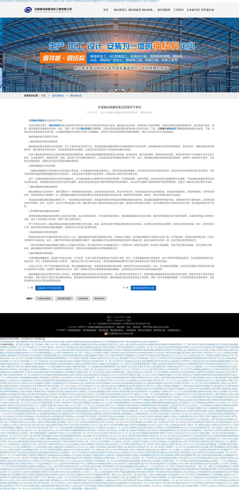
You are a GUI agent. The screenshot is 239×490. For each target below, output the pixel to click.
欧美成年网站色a (226, 400)
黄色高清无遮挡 (83, 350)
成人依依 (151, 430)
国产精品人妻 (31, 483)
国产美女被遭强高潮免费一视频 (102, 475)
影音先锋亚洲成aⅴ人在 (130, 439)
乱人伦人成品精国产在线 (123, 358)
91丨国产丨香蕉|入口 (84, 353)
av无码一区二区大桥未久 (12, 472)
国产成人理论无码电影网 (153, 464)
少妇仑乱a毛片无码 (27, 425)
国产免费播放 (218, 347)
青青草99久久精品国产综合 (194, 361)
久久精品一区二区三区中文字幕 (69, 477)
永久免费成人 (132, 380)
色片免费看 (65, 458)
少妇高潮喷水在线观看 (141, 403)
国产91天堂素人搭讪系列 (57, 397)
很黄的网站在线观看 (26, 466)
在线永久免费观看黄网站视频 (221, 411)
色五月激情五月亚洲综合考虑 (81, 483)
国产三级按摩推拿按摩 (162, 397)
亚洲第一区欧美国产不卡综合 (95, 408)
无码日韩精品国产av (189, 419)
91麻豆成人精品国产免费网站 (133, 430)
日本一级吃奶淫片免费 (121, 405)
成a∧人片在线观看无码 (182, 416)
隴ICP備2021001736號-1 (159, 327)
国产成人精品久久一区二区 (29, 430)
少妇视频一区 (225, 391)
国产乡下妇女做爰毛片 (109, 439)
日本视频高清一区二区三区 (88, 380)
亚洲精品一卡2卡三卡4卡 (69, 422)
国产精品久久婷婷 (143, 397)
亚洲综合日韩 (13, 405)
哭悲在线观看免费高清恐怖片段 (201, 422)
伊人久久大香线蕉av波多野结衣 (202, 403)
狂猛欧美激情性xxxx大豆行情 (56, 475)
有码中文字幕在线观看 (42, 403)
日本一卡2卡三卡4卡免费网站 (98, 441)
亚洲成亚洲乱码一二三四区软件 (182, 344)
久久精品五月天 (180, 433)
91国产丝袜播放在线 (65, 353)
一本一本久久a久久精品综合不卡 (31, 488)
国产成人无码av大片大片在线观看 (28, 383)
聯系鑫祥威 (207, 9)
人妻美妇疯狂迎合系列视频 (172, 377)
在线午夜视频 (73, 444)
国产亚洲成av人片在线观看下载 (75, 416)
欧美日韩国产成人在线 (126, 366)
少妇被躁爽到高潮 (220, 472)
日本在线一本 (92, 394)
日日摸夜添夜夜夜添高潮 (24, 441)
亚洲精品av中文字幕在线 (18, 355)
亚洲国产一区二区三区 (176, 447)
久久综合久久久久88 (136, 416)
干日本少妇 (226, 439)
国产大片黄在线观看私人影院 (198, 377)
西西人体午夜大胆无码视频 (118, 391)
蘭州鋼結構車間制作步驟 (143, 288)
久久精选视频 (171, 464)
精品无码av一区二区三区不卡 (13, 358)
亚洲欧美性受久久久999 (146, 414)
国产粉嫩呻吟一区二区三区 (170, 480)
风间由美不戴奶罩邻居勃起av (172, 364)
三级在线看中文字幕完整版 (31, 386)
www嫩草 (101, 364)
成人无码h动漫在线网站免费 (70, 355)
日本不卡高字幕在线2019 (81, 414)
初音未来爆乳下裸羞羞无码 (33, 391)
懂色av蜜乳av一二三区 (145, 466)
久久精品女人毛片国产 (121, 441)
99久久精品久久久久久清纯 (73, 419)
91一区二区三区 (169, 380)
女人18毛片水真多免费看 (72, 480)
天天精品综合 (101, 427)
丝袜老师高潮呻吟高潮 (50, 486)
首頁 (105, 9)
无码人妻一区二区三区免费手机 (67, 400)
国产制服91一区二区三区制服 (181, 408)
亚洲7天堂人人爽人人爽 (118, 344)
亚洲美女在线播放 (35, 358)
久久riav (191, 427)
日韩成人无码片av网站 (157, 444)
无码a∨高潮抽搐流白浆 (176, 472)
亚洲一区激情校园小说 (210, 439)
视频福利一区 (21, 427)
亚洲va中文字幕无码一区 (133, 394)
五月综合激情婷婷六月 (126, 347)
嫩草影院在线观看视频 (199, 461)
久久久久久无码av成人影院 (63, 350)
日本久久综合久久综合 (159, 425)
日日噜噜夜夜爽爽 (49, 355)
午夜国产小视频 (102, 353)
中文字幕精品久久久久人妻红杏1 (94, 386)
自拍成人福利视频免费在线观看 (66, 436)
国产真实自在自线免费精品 (189, 430)
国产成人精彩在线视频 (33, 475)
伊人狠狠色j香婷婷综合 (166, 430)
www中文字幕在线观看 (201, 347)
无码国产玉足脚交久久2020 (144, 441)
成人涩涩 (192, 433)
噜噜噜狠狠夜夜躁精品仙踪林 (165, 403)
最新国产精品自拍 (83, 361)
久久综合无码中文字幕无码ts (25, 469)
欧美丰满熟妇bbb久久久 (182, 477)
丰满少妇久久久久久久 (213, 353)
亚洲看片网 (30, 414)
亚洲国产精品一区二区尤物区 (175, 461)
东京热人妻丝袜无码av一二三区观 (22, 350)
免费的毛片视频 (36, 455)
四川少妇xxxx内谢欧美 (71, 472)
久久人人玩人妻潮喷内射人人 (22, 447)
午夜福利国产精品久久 (57, 433)
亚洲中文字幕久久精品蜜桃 (149, 366)
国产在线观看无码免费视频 (130, 350)
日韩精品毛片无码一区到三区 (34, 444)
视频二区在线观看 (98, 447)
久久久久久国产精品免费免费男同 (115, 403)
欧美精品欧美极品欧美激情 (17, 353)
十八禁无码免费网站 (95, 419)
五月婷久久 (74, 386)
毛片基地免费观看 (222, 466)
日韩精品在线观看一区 (161, 477)
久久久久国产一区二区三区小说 (84, 405)
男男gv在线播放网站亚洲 (76, 430)
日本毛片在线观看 (42, 380)
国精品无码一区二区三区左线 (107, 400)
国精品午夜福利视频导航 (11, 408)
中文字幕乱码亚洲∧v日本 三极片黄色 (129, 450)
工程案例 (178, 9)
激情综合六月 (69, 450)
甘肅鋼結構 (83, 298)
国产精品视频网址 (218, 447)
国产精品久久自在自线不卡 (73, 486)
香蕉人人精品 (88, 400)
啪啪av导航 (104, 405)
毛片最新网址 (69, 411)
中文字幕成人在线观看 (79, 358)
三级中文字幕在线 (220, 480)
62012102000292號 (118, 333)
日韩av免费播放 (87, 444)
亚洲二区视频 (166, 439)
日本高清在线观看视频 (137, 436)
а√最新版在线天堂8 (54, 391)
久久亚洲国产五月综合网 (71, 377)
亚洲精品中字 (227, 450)
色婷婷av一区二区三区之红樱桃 (122, 427)
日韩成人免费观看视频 (114, 372)
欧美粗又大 (220, 427)
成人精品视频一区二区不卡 (35, 408)
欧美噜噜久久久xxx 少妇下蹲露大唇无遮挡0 (55, 466)
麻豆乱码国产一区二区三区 (167, 419)
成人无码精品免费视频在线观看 (23, 411)
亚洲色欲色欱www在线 (46, 441)
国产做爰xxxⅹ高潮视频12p (214, 397)
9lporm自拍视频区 (117, 416)
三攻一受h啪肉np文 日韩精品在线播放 (71, 344)
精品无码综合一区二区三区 (143, 483)
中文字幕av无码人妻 (74, 383)
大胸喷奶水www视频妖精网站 (99, 464)
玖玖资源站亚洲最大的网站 (178, 347)
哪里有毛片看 (13, 366)
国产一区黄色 (144, 477)
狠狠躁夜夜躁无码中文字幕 (122, 397)
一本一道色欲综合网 (9, 377)
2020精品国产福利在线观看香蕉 (100, 486)
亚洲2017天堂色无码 (50, 472)
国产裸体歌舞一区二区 (177, 369)
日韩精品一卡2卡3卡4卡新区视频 (187, 397)
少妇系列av (89, 383)
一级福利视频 (76, 488)
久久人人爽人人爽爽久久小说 (51, 389)
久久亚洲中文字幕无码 (145, 355)
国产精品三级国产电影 (192, 353)
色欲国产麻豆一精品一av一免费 (199, 466)
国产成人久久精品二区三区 (85, 369)
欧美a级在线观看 (134, 386)
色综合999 (12, 461)
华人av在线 (22, 433)
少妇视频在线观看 (123, 455)
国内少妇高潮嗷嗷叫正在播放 (86, 403)
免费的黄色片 (124, 483)
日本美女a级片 (164, 414)
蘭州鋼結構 (99, 298)
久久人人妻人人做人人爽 (14, 480)
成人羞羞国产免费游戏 (175, 389)
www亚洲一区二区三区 (10, 361)
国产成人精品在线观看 (163, 455)
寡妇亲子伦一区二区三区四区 (152, 447)
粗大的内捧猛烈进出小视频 (124, 377)
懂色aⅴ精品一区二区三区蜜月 (118, 458)
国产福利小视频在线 (222, 389)
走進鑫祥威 (193, 9)
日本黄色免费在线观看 (197, 411)
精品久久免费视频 (118, 386)
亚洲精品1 (99, 458)
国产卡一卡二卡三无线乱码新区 (14, 455)
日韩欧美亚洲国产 (67, 439)
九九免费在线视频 (133, 464)
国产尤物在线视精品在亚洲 (63, 380)
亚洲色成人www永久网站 (58, 405)
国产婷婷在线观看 (40, 394)
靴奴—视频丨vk (46, 344)
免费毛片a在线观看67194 (185, 455)
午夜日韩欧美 (198, 483)
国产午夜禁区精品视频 (171, 353)
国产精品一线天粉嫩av (19, 369)
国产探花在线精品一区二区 (56, 386)
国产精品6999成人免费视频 (155, 408)
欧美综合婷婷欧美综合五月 (93, 422)
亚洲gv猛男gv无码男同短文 (48, 452)
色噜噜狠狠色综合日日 (84, 427)
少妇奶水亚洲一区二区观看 (201, 355)
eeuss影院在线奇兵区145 (148, 353)
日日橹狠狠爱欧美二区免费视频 (209, 475)
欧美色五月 (12, 416)
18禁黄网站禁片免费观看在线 (173, 411)
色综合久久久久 (105, 369)
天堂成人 (57, 403)
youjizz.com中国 (217, 486)
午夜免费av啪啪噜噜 (201, 375)
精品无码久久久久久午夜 (53, 430)
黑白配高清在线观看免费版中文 (220, 361)
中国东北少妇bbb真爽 (34, 372)
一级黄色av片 (111, 480)
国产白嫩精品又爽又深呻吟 (219, 416)
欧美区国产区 (214, 450)
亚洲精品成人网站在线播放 (206, 477)
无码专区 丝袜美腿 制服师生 (158, 416)
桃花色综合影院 (137, 344)
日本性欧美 (183, 458)
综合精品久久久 (200, 414)
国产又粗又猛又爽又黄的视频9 (38, 436)
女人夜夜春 (149, 383)
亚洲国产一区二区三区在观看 (22, 347)
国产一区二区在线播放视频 (157, 394)
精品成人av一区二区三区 (160, 436)
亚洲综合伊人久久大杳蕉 (148, 377)
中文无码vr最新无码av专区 (62, 361)
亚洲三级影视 (63, 414)
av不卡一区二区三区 (127, 433)
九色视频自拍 (229, 455)
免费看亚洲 (214, 383)
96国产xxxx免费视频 (24, 450)
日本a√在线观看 (85, 461)
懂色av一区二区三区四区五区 (30, 375)
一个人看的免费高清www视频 (58, 366)
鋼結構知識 (75, 95)
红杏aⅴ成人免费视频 (93, 477)
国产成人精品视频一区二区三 (52, 469)
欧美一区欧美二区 (190, 425)
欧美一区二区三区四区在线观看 (48, 450)
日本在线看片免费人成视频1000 (50, 447)
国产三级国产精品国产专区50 (70, 441)
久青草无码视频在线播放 (161, 375)
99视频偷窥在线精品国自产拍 (105, 350)
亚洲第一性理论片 (201, 486)
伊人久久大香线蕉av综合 (58, 488)
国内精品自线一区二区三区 (104, 361)
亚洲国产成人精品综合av (127, 447)
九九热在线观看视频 (96, 391)
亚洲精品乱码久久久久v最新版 (18, 364)
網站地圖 (120, 327)
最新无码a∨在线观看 (98, 344)
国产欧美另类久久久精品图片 (167, 361)
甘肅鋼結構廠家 (44, 298)
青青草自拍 (67, 403)
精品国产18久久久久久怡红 (113, 380)
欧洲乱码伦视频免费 (51, 419)
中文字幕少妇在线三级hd (54, 461)
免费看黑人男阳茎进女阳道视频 (107, 414)
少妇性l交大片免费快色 (59, 394)
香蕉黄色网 (86, 397)
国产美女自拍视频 (101, 397)
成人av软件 (183, 380)
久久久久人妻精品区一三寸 (197, 366)
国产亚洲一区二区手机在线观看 (59, 427)
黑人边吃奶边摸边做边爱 (166, 458)
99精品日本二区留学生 (49, 458)
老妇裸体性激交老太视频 (198, 447)
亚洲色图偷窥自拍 (134, 408)
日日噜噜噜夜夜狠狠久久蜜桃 (145, 364)
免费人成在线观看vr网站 (85, 364)
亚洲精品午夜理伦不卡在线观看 (169, 350)
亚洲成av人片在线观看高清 (199, 472)
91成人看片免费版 (128, 477)
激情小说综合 (205, 425)
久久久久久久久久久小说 (87, 439)
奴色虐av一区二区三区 (227, 452)
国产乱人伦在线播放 (181, 436)
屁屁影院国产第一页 (205, 427)
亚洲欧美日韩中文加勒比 (75, 391)
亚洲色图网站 (109, 466)
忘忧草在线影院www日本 (227, 430)
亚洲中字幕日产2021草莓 (68, 425)
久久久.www (71, 461)
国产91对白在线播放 (214, 483)
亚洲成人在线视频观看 (142, 455)
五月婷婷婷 (35, 355)
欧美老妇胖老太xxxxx (209, 458)
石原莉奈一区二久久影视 (143, 458)
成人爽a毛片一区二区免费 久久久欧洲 (173, 450)
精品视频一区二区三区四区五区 (35, 361)
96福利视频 (148, 350)
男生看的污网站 (215, 414)
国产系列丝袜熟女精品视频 (210, 455)
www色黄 (11, 394)
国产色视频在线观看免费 (148, 433)
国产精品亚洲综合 (158, 369)
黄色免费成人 (165, 405)
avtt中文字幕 (75, 397)
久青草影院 (32, 480)
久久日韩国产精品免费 (81, 455)
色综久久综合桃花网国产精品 (116, 425)
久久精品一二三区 (90, 472)
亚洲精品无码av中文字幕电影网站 (149, 389)
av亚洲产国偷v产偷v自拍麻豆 (179, 452)
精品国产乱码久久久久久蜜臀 (33, 405)
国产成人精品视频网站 (94, 480)
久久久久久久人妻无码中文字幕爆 (23, 458)
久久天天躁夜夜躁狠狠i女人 (42, 353)
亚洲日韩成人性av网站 (151, 461)
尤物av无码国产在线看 (27, 389)
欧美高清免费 (217, 375)
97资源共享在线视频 (206, 344)
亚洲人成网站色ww (78, 475)
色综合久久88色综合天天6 (124, 452)
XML (128, 327)
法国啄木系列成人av (57, 444)
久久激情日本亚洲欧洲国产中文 (71, 464)
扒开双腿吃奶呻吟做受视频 (44, 364)
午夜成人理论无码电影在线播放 (151, 452)
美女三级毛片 (200, 416)
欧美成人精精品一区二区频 (88, 450)
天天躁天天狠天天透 (150, 439)
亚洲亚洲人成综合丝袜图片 (107, 444)
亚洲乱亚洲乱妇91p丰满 (105, 483)
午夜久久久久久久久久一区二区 (197, 480)
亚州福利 (47, 375)
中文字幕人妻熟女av (182, 375)
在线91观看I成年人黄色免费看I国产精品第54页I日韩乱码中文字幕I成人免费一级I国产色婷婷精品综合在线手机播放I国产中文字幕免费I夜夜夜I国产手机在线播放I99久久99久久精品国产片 (79, 342)
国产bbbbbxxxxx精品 (184, 400)
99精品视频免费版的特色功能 (133, 472)
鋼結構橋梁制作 (149, 9)
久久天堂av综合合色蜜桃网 (61, 369)
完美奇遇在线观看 (117, 408)
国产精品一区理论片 (97, 430)
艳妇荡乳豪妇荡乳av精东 (63, 375)
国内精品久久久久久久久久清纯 (112, 436)
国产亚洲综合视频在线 (128, 411)
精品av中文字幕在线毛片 (82, 458)
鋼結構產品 (120, 9)
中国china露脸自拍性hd (228, 469)
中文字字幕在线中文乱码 (200, 380)
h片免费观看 (191, 364)
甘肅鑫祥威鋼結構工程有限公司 (100, 327)
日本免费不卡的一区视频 (154, 422)
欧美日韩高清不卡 (12, 439)
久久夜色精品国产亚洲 (222, 377)
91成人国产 (186, 483)
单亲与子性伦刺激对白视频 (210, 364)
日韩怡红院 (26, 397)
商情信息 (137, 327)
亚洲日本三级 (214, 358)
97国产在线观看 (103, 383)
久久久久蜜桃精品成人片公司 (183, 394)
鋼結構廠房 (134, 9)
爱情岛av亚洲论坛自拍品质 (50, 411)
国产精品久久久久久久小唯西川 (129, 469)
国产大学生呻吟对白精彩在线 (197, 441)
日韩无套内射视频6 (39, 369)
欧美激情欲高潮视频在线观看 (225, 405)
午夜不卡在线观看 (8, 433)
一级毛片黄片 (208, 430)
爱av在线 (142, 475)
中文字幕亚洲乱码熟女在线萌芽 (29, 400)
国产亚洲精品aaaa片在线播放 (57, 455)
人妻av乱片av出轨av (134, 372)
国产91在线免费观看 (54, 372)
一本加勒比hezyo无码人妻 (173, 486)
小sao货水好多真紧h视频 (122, 383)
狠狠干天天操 (166, 433)
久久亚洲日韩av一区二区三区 (81, 433)
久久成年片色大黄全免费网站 (199, 389)
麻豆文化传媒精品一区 (29, 416)
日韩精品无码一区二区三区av (181, 475)
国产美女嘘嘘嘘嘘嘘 (125, 466)
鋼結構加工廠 (159, 330)
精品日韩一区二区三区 (182, 414)
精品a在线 (151, 450)
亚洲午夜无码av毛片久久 (223, 425)
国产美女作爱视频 (84, 347)
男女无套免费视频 (146, 361)
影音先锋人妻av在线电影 (104, 347)
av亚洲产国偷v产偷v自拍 (150, 380)
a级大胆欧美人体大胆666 (204, 452)
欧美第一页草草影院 (100, 416)
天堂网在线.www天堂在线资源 (123, 353)
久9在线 (110, 422)
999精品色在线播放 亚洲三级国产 (26, 477)
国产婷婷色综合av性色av (223, 419)
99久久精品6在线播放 (170, 469)
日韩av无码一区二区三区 (20, 403)
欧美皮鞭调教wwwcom (177, 427)
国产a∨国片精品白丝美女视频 (88, 466)
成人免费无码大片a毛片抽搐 (196, 350)
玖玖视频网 (16, 475)
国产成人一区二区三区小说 (102, 469)
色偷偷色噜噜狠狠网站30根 (195, 358)
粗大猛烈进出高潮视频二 (208, 444)
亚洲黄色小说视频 (160, 391)
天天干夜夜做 (48, 477)
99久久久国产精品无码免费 (168, 483)
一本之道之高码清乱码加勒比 (223, 433)
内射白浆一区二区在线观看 (157, 372)
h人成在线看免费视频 (46, 414)
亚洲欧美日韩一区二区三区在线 (89, 372)
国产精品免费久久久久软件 (217, 464)
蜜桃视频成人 (128, 414)
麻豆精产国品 (230, 375)
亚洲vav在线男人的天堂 (100, 358)
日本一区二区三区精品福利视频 (183, 391)
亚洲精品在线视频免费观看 (103, 366)
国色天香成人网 (23, 394)
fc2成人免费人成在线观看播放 (191, 464)
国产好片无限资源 (67, 347)
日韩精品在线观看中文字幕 (100, 452)
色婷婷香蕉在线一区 (82, 366)
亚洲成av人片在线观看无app (170, 441)
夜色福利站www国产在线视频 (197, 386)
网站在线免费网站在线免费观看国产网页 (199, 469)
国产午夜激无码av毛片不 (173, 366)
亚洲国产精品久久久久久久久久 (182, 444)
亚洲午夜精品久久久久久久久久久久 (172, 355)
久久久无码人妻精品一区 (47, 347)
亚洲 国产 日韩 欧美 (155, 472)
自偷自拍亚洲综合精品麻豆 (69, 408)
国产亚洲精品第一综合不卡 (147, 358)
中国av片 (52, 408)
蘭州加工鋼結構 (145, 330)
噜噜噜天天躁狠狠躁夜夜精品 (145, 405)
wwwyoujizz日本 (223, 372)
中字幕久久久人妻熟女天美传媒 (157, 386)
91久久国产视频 (125, 480)
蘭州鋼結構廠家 (64, 298)
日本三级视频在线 (25, 380)
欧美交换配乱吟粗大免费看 (206, 400)
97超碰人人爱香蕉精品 (54, 383)
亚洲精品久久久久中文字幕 (112, 375)
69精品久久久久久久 (123, 369)
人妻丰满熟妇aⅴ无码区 (224, 394)
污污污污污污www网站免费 (27, 486)
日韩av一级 (225, 383)
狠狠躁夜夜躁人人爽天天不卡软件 (159, 400)
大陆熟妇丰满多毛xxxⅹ (19, 422)
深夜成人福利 (10, 488)
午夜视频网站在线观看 (29, 377)
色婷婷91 (138, 383)
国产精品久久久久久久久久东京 (103, 411)
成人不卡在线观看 (199, 450)
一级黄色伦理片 (90, 488)
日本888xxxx (160, 427)
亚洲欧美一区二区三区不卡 (12, 436)
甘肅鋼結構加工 (174, 330)
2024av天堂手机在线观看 (171, 358)
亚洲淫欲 (55, 377)
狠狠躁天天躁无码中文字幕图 (168, 383)
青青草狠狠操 (44, 350)
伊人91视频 (110, 419)
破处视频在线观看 (152, 469)
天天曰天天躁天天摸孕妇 (106, 433)
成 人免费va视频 (229, 358)
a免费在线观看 (50, 422)
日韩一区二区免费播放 (123, 389)
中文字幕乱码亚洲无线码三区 (133, 444)
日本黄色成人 (205, 419)
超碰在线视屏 (82, 411)
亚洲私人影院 (216, 350)
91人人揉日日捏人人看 (127, 475)
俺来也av (48, 400)
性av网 (189, 486)
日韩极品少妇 (39, 397)
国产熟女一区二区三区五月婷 (195, 383)
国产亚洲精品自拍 (8, 389)
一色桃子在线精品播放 (157, 475)
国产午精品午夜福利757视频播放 (119, 355)
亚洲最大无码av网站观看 (110, 394)
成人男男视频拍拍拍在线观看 (127, 461)
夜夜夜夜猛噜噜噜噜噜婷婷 (56, 358)
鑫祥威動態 (164, 9)
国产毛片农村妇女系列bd (24, 452)
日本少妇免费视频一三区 (30, 419)
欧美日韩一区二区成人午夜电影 (170, 466)
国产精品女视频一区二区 (27, 344)
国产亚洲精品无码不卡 (25, 464)
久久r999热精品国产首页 (201, 436)
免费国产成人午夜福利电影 (207, 408)
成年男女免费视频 (32, 472)
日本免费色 (70, 372)
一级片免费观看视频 (37, 433)
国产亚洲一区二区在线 (176, 422)
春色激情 (111, 447)
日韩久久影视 (37, 422)
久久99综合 (159, 347)
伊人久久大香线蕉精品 (10, 444)
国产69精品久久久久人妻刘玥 (224, 441)
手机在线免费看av (66, 364)
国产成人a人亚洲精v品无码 (146, 480)
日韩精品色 (175, 425)
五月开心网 (194, 458)
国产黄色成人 (113, 430)
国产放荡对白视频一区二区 (137, 375)
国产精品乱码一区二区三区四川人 (52, 483)
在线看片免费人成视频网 (49, 480)
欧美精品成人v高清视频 (50, 416)
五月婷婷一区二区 (125, 419)
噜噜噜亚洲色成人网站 (208, 391)
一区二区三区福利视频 (149, 411)
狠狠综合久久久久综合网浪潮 (186, 439)
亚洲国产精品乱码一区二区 (226, 355)
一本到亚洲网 (205, 405)
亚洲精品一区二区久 (151, 486)
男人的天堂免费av (111, 477)
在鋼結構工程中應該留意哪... (49, 288)
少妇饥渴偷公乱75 (89, 436)
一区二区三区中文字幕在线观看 (128, 422)
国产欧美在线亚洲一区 (141, 391)
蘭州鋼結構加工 (117, 330)
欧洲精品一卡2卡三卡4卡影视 (74, 452)
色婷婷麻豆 (45, 377)
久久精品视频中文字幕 (109, 472)
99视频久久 (177, 386)
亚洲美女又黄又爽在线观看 (87, 375)
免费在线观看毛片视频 (94, 355)
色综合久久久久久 (141, 369)
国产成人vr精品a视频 (46, 425)
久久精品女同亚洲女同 (221, 369)
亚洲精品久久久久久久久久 (77, 447)
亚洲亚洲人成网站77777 (132, 400)
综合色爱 (183, 403)
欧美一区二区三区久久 (144, 419)
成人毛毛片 (106, 450)
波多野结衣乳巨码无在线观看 (183, 372)
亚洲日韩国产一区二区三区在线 (97, 377)
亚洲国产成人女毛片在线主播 (128, 486)
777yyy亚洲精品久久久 (46, 464)
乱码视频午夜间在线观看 (156, 344)
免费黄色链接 (52, 439)
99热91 (12, 375)
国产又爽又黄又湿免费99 (76, 389)
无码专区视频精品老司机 (221, 366)
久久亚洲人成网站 (220, 380)
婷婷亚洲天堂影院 (145, 427)
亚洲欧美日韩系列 (205, 394)
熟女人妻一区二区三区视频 (100, 389)
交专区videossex (77, 394)
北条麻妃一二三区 (218, 461)
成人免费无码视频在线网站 (32, 366)
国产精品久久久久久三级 (91, 425)
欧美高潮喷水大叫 (15, 483)
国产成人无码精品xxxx (127, 361)
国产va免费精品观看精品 (199, 369)
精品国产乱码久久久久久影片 (185, 405)
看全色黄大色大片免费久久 (30, 461)
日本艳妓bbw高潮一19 (226, 422)
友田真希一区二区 (145, 347)
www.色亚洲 (118, 464)
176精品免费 (203, 433)
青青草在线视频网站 (139, 425)
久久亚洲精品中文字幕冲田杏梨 (224, 386)
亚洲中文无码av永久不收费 (33, 439)
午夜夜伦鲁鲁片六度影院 (103, 455)
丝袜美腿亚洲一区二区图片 (119, 364)
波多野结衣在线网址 (206, 372)
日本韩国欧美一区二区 (104, 461)
